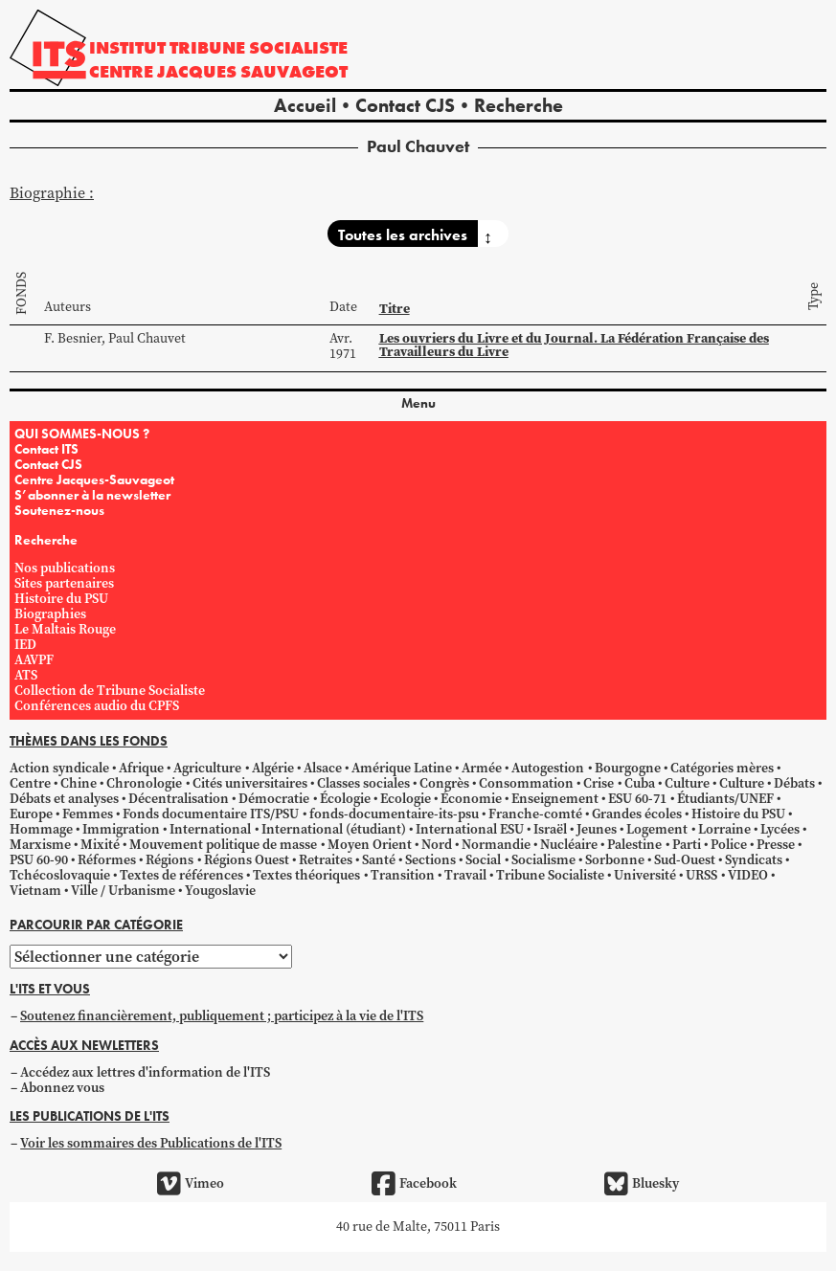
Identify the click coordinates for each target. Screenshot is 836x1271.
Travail (465, 875)
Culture (687, 783)
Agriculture (207, 768)
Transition (403, 875)
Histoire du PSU (61, 599)
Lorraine (724, 829)
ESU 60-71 (637, 799)
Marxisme (40, 845)
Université (645, 875)
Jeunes (596, 829)
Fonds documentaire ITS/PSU (211, 814)
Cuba (639, 783)
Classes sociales (363, 783)
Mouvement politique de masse (223, 845)
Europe (31, 814)
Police (729, 845)
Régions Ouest (246, 860)
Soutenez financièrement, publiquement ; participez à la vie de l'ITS (221, 1016)
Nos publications (64, 568)
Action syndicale (59, 768)
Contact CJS (405, 105)
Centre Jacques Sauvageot (218, 71)
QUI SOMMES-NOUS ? (81, 433)
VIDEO (748, 875)
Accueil (305, 105)
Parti (686, 845)
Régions (169, 860)
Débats (794, 783)
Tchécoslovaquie (60, 875)
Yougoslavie (220, 890)
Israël (550, 829)
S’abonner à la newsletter (92, 494)
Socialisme (543, 860)
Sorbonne (614, 860)
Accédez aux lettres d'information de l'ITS (145, 1072)
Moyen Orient (370, 845)
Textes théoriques (306, 875)
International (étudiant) (333, 829)
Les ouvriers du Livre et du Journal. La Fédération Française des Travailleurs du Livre (574, 344)
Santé (378, 860)
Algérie (273, 768)
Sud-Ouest (684, 860)
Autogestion (547, 768)
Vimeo (190, 1184)
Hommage (41, 829)
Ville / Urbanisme (123, 890)
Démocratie (273, 799)
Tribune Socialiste (550, 875)
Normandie (496, 845)
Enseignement (555, 799)
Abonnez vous (62, 1088)
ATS (25, 675)
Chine (78, 783)
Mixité (100, 845)
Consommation (526, 783)
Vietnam (35, 890)
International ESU (470, 829)
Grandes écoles (637, 814)
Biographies (50, 614)
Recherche (518, 105)
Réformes (107, 860)
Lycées (780, 829)
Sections (430, 860)
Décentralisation (178, 799)
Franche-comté (535, 814)
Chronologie (144, 783)
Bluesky (641, 1184)
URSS (701, 875)
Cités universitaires (249, 783)
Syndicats (753, 860)
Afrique (141, 768)
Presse (776, 845)
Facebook (414, 1184)
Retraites (325, 860)
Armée (482, 768)
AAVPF (34, 660)
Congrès (444, 783)
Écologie (345, 799)
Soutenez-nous (59, 510)
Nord (436, 845)
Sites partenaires (64, 583)
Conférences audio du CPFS (96, 706)
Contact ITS (46, 448)
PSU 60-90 (39, 860)
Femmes (87, 814)
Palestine (634, 845)
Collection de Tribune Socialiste (109, 690)
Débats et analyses (64, 799)
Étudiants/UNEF (725, 799)
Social (483, 860)
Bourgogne (628, 768)
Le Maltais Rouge (65, 629)
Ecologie (405, 799)
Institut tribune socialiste (218, 47)
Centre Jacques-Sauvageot (94, 479)
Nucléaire (569, 845)
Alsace (323, 768)
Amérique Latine (401, 768)
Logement (657, 829)
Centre (30, 783)
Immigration (121, 829)
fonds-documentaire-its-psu (394, 814)
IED (25, 645)
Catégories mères (722, 768)
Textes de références (181, 875)
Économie (471, 799)
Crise (598, 783)
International (210, 829)
